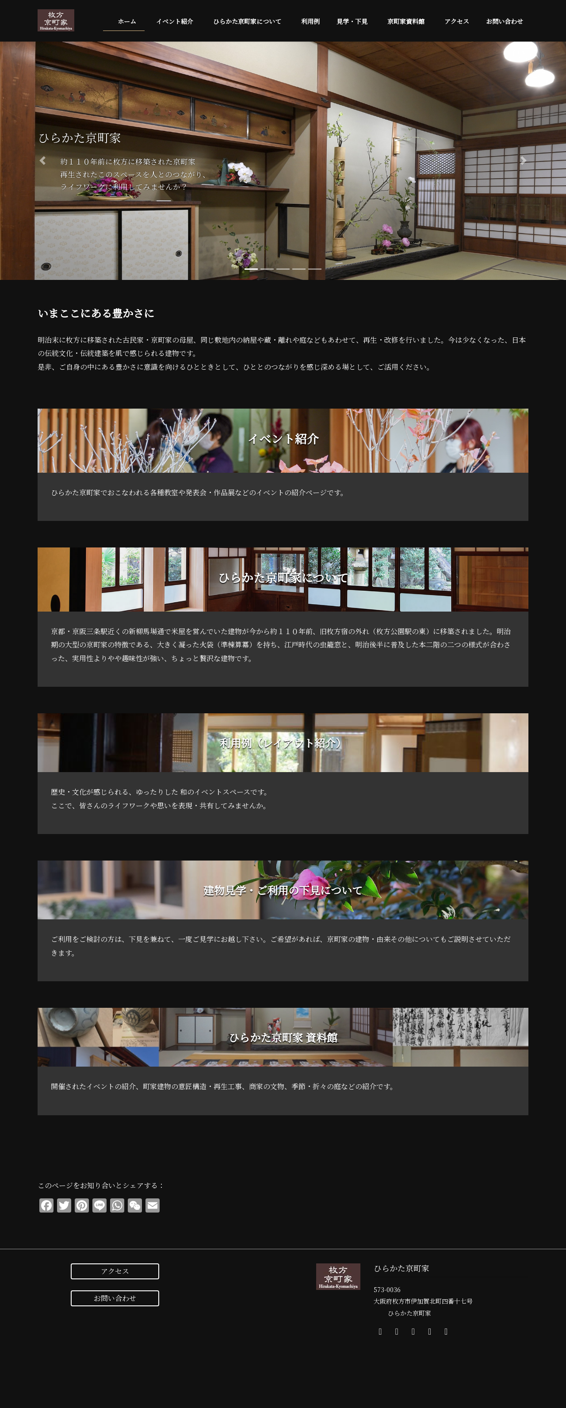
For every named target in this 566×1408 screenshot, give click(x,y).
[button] (42, 161)
